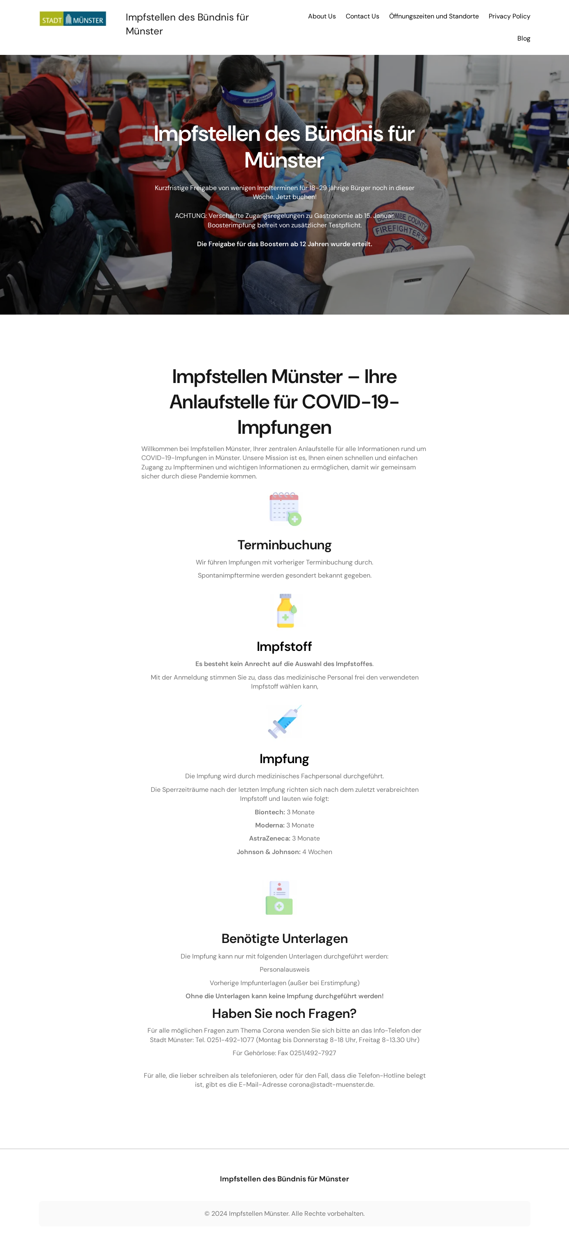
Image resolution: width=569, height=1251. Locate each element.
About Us (322, 16)
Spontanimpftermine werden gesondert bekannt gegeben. (285, 575)
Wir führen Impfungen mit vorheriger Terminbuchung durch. (284, 562)
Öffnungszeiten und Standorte (434, 16)
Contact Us (362, 16)
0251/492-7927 (313, 1053)
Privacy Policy (509, 16)
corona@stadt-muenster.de (331, 1084)
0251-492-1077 (230, 1040)
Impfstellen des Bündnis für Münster (284, 1179)
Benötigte (252, 938)
